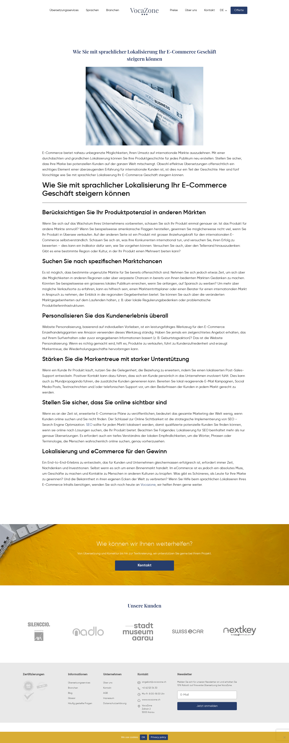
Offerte (239, 10)
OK (143, 737)
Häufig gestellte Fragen (80, 703)
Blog (70, 693)
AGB (105, 693)
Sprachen (92, 10)
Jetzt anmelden (207, 706)
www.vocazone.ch (148, 700)
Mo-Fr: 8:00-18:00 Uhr (151, 694)
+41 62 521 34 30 (147, 688)
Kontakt (209, 10)
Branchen (112, 10)
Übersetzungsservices (64, 10)
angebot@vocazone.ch (151, 682)
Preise (174, 10)
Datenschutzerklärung (114, 703)
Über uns (191, 10)
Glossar (71, 698)
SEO (89, 424)
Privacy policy (158, 737)
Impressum (108, 698)
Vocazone (148, 484)
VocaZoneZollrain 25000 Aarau (145, 709)
